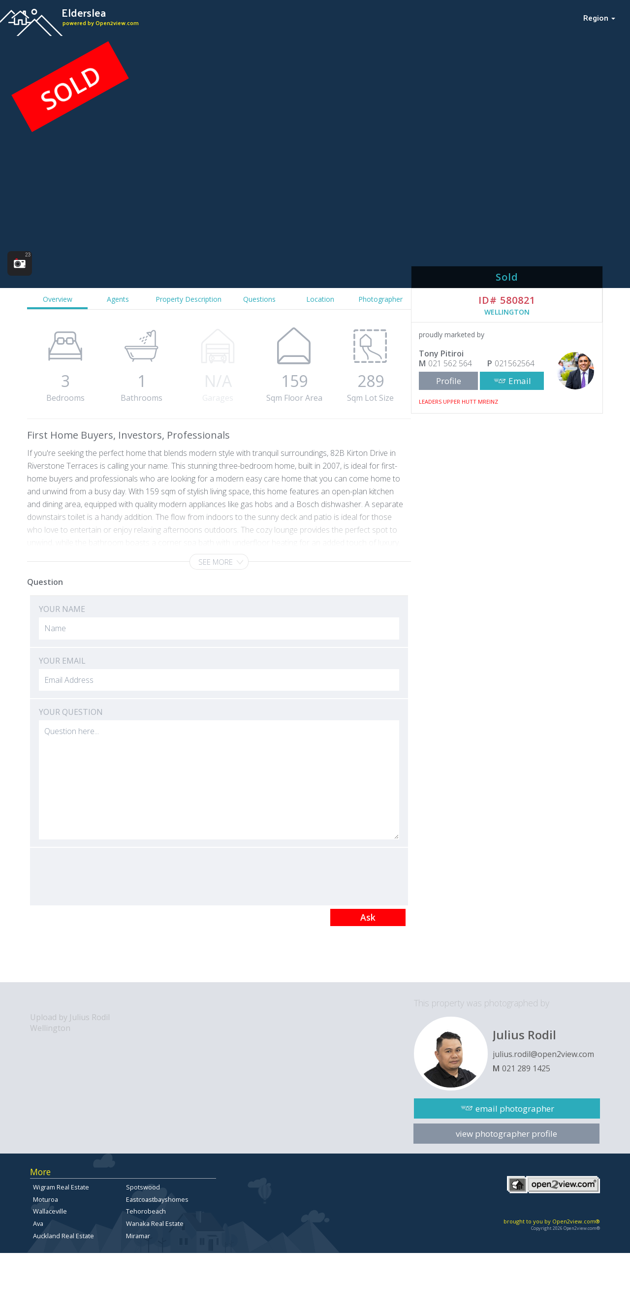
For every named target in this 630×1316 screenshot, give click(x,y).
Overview (57, 299)
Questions (259, 299)
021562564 (515, 363)
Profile (448, 380)
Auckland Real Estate (63, 1235)
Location (320, 299)
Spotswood (143, 1187)
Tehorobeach (146, 1211)
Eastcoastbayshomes (157, 1199)
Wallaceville (50, 1211)
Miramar (138, 1235)
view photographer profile (506, 1133)
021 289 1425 (526, 1068)
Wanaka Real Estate (155, 1223)
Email (519, 380)
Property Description (188, 299)
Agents (118, 299)
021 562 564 (450, 363)
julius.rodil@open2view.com (543, 1054)
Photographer (380, 299)
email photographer (514, 1108)
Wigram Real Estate (61, 1187)
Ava (38, 1223)
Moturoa (45, 1199)
